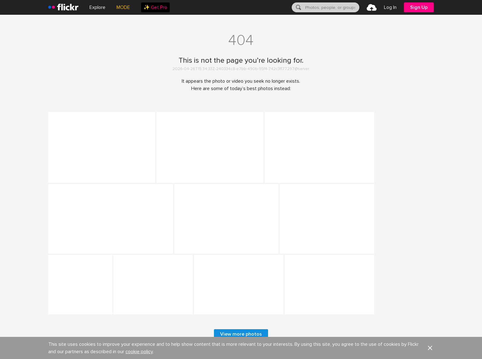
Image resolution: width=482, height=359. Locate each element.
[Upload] (372, 7)
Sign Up (419, 7)
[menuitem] (155, 7)
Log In (390, 7)
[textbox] (331, 7)
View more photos (241, 334)
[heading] (63, 7)
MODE (123, 7)
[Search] (298, 7)
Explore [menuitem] (97, 7)
